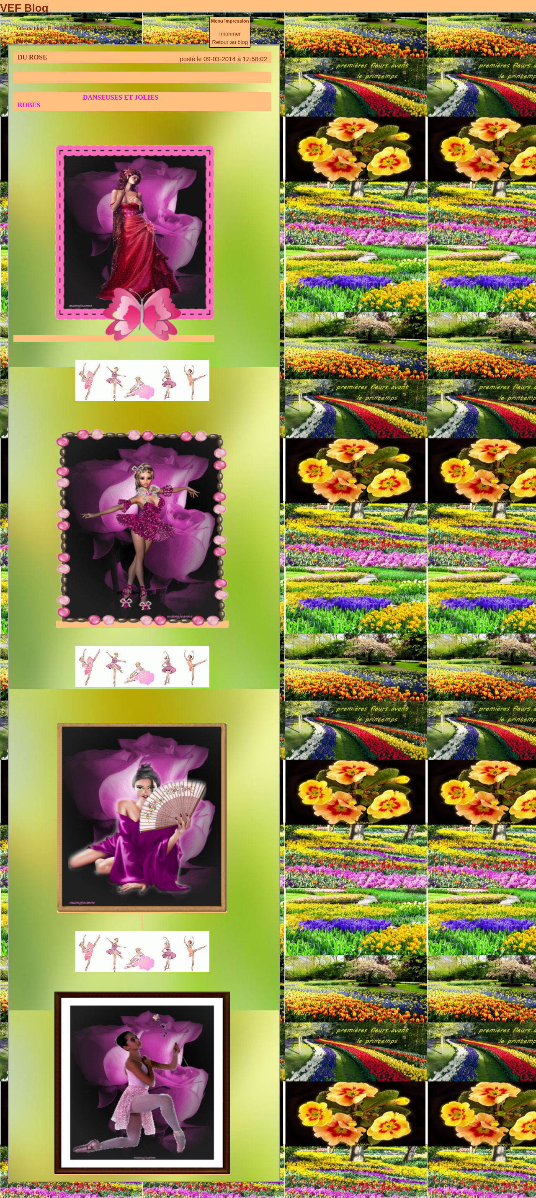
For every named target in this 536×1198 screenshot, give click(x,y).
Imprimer (230, 34)
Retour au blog (230, 42)
